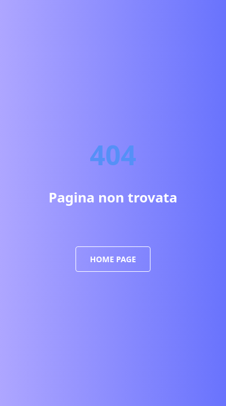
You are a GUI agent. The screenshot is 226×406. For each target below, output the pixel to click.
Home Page (113, 259)
